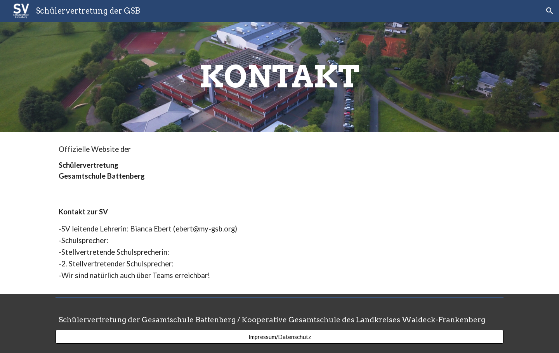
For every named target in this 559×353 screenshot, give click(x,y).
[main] (279, 77)
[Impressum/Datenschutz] (279, 337)
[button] (549, 11)
